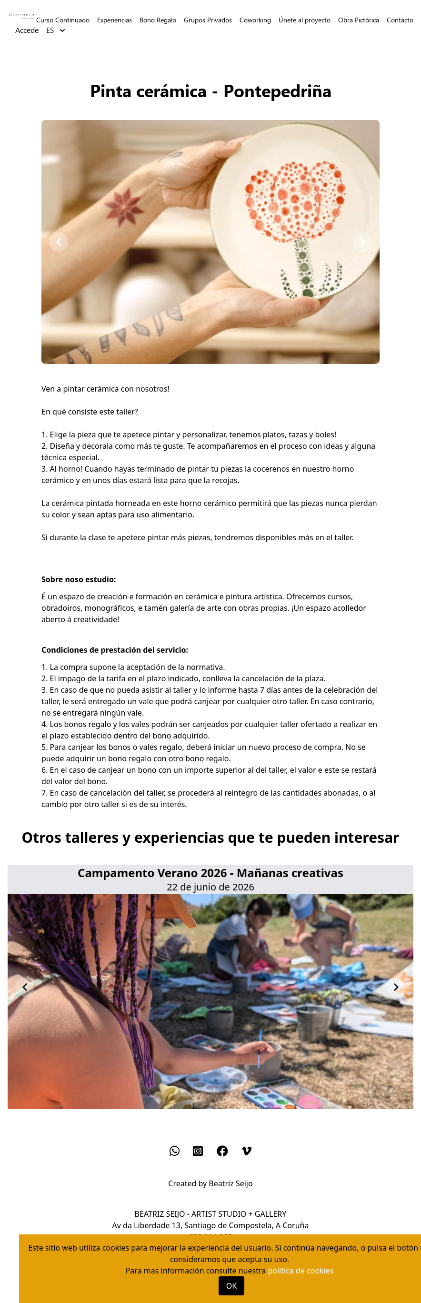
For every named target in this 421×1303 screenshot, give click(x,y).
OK (231, 1286)
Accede (27, 30)
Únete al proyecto (305, 20)
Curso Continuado (63, 20)
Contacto (400, 20)
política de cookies (300, 1270)
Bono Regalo (158, 20)
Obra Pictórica (358, 20)
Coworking (255, 20)
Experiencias (114, 20)
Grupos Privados (208, 20)
